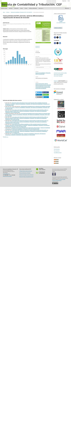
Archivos (10, 8)
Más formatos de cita (40, 67)
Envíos (26, 8)
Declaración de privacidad (7, 176)
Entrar (69, 0)
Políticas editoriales (33, 8)
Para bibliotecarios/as (57, 152)
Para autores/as (56, 150)
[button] (39, 92)
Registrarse (64, 0)
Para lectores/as (57, 149)
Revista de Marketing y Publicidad (24, 172)
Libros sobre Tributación (58, 75)
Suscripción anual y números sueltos (60, 73)
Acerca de (41, 8)
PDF (38, 46)
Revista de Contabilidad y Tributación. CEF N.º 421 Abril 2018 (21, 12)
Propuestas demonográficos (42, 172)
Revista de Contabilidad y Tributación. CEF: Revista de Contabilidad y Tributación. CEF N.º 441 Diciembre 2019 (27, 128)
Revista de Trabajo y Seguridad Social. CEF (26, 176)
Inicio (4, 12)
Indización (16, 8)
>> (7, 136)
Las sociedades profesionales (18, 133)
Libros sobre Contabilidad (58, 74)
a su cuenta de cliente (61, 21)
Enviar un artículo (58, 27)
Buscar (67, 8)
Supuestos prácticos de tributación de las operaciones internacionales (26, 127)
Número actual (4, 8)
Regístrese (56, 81)
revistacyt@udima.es (6, 173)
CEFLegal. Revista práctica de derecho (25, 171)
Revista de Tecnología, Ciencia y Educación (26, 174)
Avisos (21, 8)
